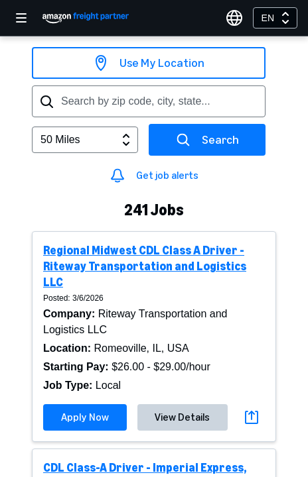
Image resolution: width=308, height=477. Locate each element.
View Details (182, 417)
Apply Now (85, 417)
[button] (154, 336)
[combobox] (275, 17)
